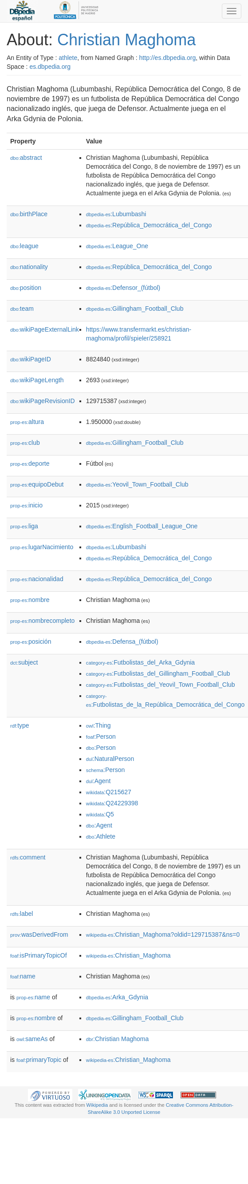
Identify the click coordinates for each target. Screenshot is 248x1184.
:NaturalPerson (110, 758)
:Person (101, 736)
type (19, 725)
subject (24, 662)
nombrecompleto (42, 620)
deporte (30, 463)
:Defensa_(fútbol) (122, 641)
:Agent (98, 780)
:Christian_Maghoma (128, 955)
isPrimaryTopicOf (38, 955)
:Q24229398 (112, 803)
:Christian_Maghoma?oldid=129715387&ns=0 (163, 934)
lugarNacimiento (41, 546)
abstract (26, 157)
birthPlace (28, 214)
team (22, 308)
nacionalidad (36, 578)
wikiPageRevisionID (42, 400)
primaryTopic (38, 1059)
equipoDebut (36, 484)
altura (27, 421)
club (25, 442)
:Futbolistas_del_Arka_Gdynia (140, 662)
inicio (26, 505)
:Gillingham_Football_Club (135, 308)
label (21, 913)
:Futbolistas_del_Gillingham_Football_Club (158, 673)
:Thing (98, 725)
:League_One (117, 245)
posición (30, 641)
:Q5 (100, 814)
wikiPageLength (37, 380)
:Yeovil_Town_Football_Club (137, 484)
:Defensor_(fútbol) (123, 287)
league (24, 245)
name (22, 976)
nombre (30, 599)
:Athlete (100, 836)
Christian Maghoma (126, 40)
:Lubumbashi (116, 214)
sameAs (31, 1038)
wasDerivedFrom (39, 934)
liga (24, 526)
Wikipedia (97, 1105)
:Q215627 (108, 792)
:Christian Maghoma (117, 1038)
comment (27, 857)
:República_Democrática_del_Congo (149, 225)
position (25, 287)
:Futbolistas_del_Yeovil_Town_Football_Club (160, 684)
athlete (68, 57)
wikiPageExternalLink (44, 329)
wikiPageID (30, 359)
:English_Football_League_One (142, 526)
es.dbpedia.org (50, 66)
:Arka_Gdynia (117, 997)
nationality (29, 266)
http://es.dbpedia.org (167, 57)
